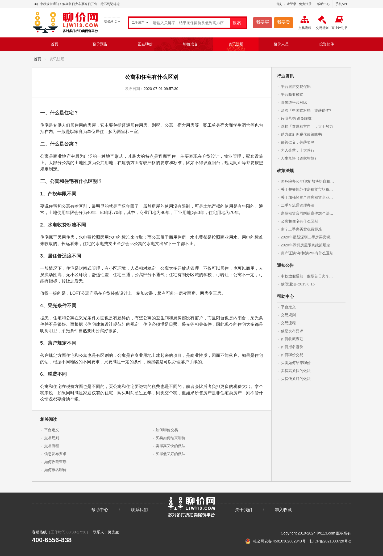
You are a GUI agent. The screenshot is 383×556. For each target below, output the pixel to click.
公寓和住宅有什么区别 (299, 221)
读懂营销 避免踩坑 (296, 118)
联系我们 (139, 509)
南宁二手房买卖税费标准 (301, 229)
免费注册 (305, 4)
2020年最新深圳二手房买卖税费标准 (311, 237)
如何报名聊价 (55, 470)
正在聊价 (145, 44)
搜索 (236, 22)
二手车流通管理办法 (297, 205)
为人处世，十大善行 (297, 150)
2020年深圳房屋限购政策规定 (305, 245)
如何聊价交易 (167, 430)
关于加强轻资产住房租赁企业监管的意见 (314, 197)
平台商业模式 (292, 94)
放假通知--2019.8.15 (298, 284)
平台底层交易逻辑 (296, 86)
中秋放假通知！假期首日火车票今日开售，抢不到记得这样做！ (84, 4)
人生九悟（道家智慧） (299, 158)
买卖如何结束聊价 (170, 438)
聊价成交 (190, 44)
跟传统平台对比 (294, 102)
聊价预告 (100, 44)
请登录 (291, 4)
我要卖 (283, 22)
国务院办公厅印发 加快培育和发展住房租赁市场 (320, 181)
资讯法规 (235, 44)
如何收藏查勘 (55, 462)
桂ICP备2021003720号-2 (330, 541)
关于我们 (243, 509)
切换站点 (112, 21)
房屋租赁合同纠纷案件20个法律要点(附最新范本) (321, 213)
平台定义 (51, 430)
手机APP (341, 4)
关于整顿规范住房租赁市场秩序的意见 (312, 189)
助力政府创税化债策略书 (301, 134)
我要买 (262, 22)
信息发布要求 (55, 454)
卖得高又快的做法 (170, 446)
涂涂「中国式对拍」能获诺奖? (306, 110)
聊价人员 (281, 44)
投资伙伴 (326, 44)
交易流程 (51, 446)
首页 (54, 44)
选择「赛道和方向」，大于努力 (307, 126)
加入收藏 (283, 509)
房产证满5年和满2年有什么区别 (307, 253)
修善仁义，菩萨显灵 (297, 142)
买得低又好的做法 (170, 454)
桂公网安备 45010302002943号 (276, 541)
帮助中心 (323, 4)
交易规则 (51, 438)
